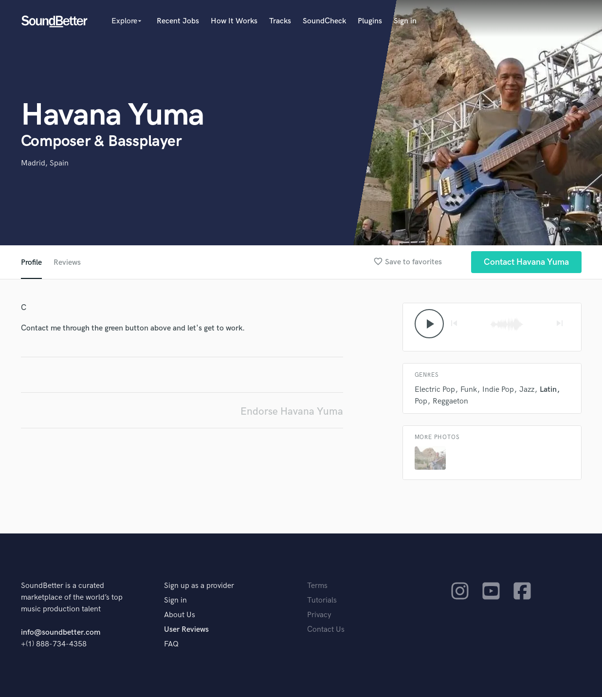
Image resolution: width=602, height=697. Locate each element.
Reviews (67, 262)
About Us (179, 615)
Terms (317, 585)
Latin (548, 389)
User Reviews (186, 629)
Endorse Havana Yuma (291, 411)
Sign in (405, 21)
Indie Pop (498, 389)
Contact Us (326, 629)
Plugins (370, 21)
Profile (31, 262)
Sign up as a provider (199, 585)
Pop (421, 401)
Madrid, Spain (45, 163)
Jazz (526, 389)
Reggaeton (450, 401)
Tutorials (322, 600)
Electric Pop (435, 389)
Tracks (280, 21)
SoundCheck (324, 21)
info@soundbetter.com (60, 632)
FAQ (171, 644)
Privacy (319, 615)
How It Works (234, 21)
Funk (468, 389)
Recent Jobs (178, 21)
